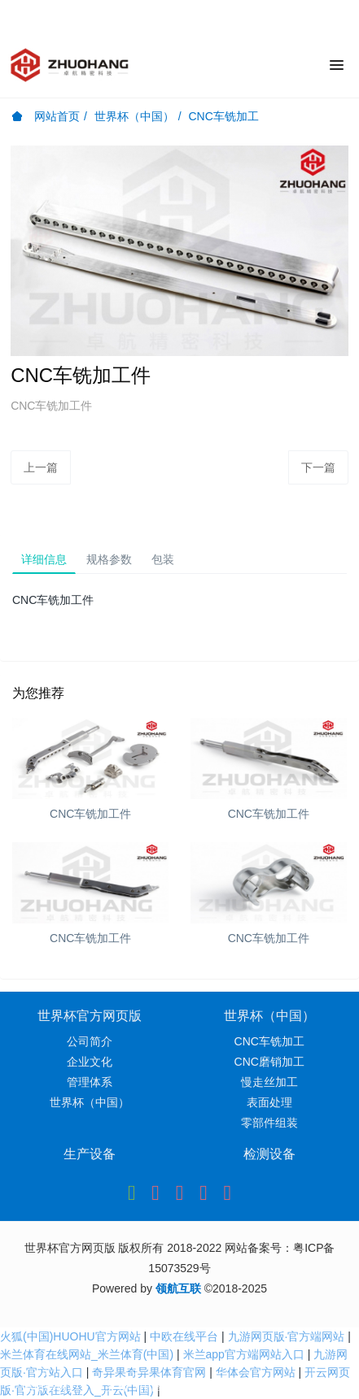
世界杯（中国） (134, 116)
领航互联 (178, 1288)
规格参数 (109, 559)
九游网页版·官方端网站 (286, 1336)
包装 (162, 559)
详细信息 (44, 559)
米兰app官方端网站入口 (243, 1354)
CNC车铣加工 (223, 116)
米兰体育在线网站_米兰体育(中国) (86, 1354)
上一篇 (41, 467)
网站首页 (45, 116)
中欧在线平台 (184, 1336)
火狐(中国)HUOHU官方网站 (70, 1336)
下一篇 (318, 467)
